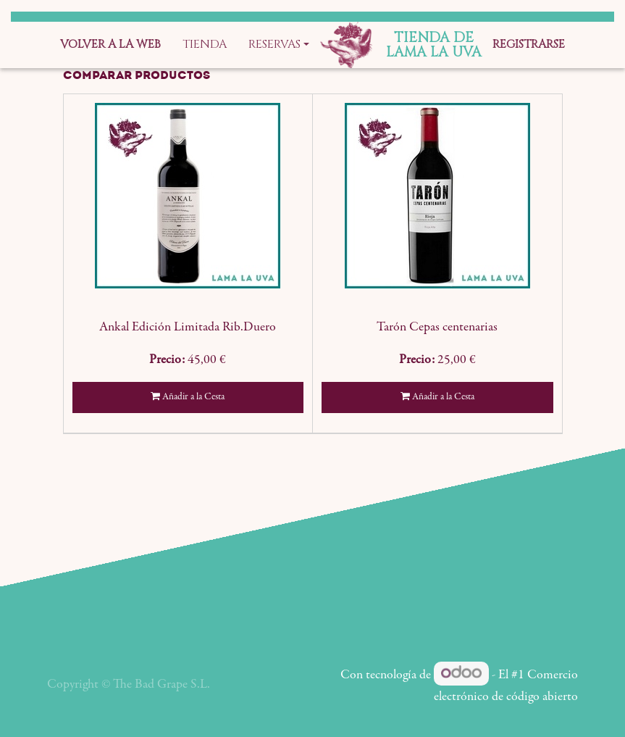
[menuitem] (110, 45)
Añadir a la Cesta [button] (188, 396)
